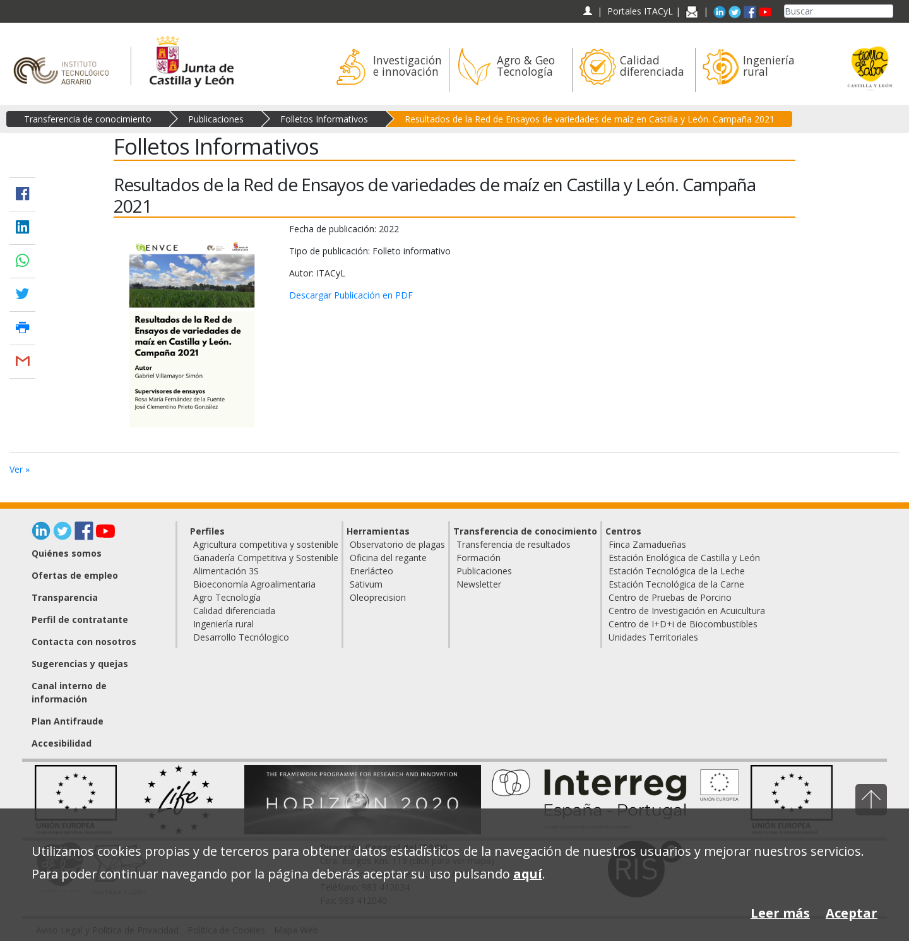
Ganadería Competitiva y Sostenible (265, 558)
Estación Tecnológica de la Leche (677, 571)
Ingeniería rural (223, 624)
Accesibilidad (62, 743)
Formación (478, 558)
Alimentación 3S (226, 571)
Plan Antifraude (68, 721)
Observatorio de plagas (397, 544)
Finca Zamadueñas (647, 544)
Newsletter (478, 584)
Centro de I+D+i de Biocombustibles (683, 624)
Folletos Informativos (324, 119)
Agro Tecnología (227, 597)
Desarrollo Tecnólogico (241, 637)
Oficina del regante (388, 558)
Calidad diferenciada (234, 611)
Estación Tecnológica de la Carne (676, 584)
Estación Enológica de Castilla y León (684, 558)
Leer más (780, 912)
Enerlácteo (371, 571)
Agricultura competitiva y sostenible (265, 544)
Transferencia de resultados (513, 544)
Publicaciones (216, 119)
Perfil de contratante (80, 619)
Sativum (366, 584)
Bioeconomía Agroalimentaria (254, 584)
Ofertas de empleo (75, 575)
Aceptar (851, 912)
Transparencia (65, 597)
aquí (527, 873)
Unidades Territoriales (653, 637)
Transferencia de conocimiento (88, 119)
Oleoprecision (378, 597)
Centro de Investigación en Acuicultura (687, 611)
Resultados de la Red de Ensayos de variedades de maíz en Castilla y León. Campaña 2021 (590, 119)
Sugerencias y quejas (80, 664)
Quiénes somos (67, 553)
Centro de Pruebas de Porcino (670, 597)
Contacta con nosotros (84, 642)
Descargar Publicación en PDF (351, 295)
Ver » (19, 469)
